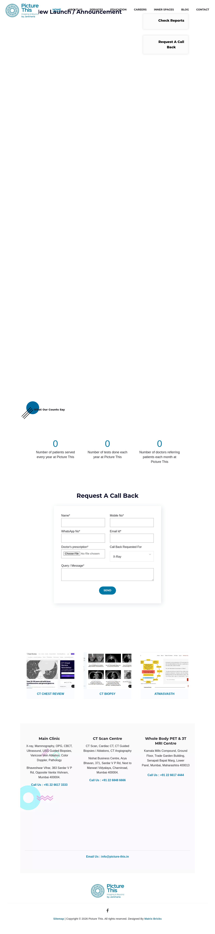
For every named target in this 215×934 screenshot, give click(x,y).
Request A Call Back (171, 44)
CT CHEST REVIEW (50, 694)
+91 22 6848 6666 (114, 780)
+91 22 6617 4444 (172, 775)
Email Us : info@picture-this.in (107, 857)
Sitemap (58, 919)
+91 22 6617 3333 (55, 785)
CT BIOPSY (107, 694)
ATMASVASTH (165, 694)
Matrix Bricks (153, 919)
